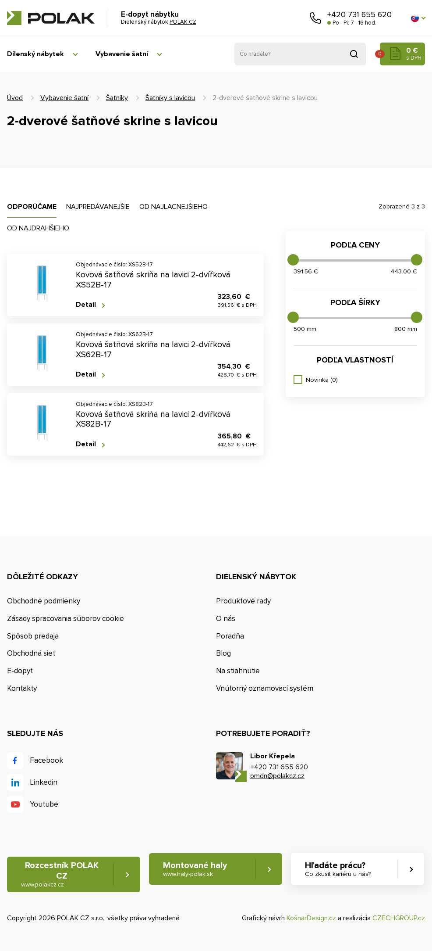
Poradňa (230, 636)
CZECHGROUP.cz (398, 918)
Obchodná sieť (31, 653)
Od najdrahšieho (38, 228)
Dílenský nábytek (35, 54)
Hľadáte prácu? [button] (338, 869)
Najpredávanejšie (98, 206)
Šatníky (117, 97)
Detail (86, 305)
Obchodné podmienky (43, 601)
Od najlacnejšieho (173, 206)
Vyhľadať (354, 54)
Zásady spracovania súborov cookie (65, 618)
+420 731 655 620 (359, 14)
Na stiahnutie (238, 670)
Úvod (15, 97)
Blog (223, 653)
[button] (418, 18)
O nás (225, 618)
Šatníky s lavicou (170, 97)
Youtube (44, 804)
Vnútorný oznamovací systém (264, 688)
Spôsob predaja (33, 636)
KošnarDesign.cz (311, 918)
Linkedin (43, 782)
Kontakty (22, 688)
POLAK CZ (51, 18)
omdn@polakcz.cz (277, 776)
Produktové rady (243, 601)
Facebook (46, 760)
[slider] (293, 260)
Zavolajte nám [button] (315, 18)
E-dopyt (20, 670)
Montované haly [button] (195, 869)
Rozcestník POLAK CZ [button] (60, 874)
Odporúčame (32, 206)
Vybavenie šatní (122, 54)
